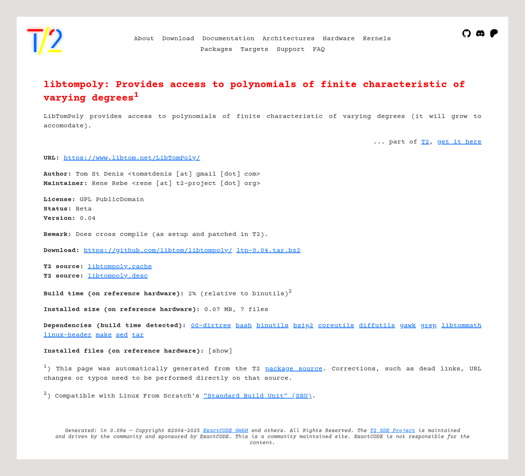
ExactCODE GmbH (225, 431)
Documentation (228, 39)
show (220, 351)
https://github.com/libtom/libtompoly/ (158, 250)
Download (178, 39)
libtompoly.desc (118, 276)
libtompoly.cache (120, 267)
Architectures (288, 39)
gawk (408, 326)
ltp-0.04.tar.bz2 (268, 250)
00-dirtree (211, 326)
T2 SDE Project (392, 431)
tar (138, 335)
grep (429, 326)
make (104, 335)
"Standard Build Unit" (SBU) (258, 396)
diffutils (377, 326)
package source (293, 369)
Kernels (377, 39)
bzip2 (303, 326)
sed (122, 335)
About (144, 39)
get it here (459, 142)
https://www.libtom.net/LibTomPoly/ (132, 158)
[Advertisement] (461, 197)
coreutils (336, 326)
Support (291, 49)
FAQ (319, 49)
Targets (254, 49)
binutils (272, 326)
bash (244, 326)
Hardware (339, 39)
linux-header (68, 335)
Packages (216, 49)
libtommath (461, 326)
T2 (425, 142)
